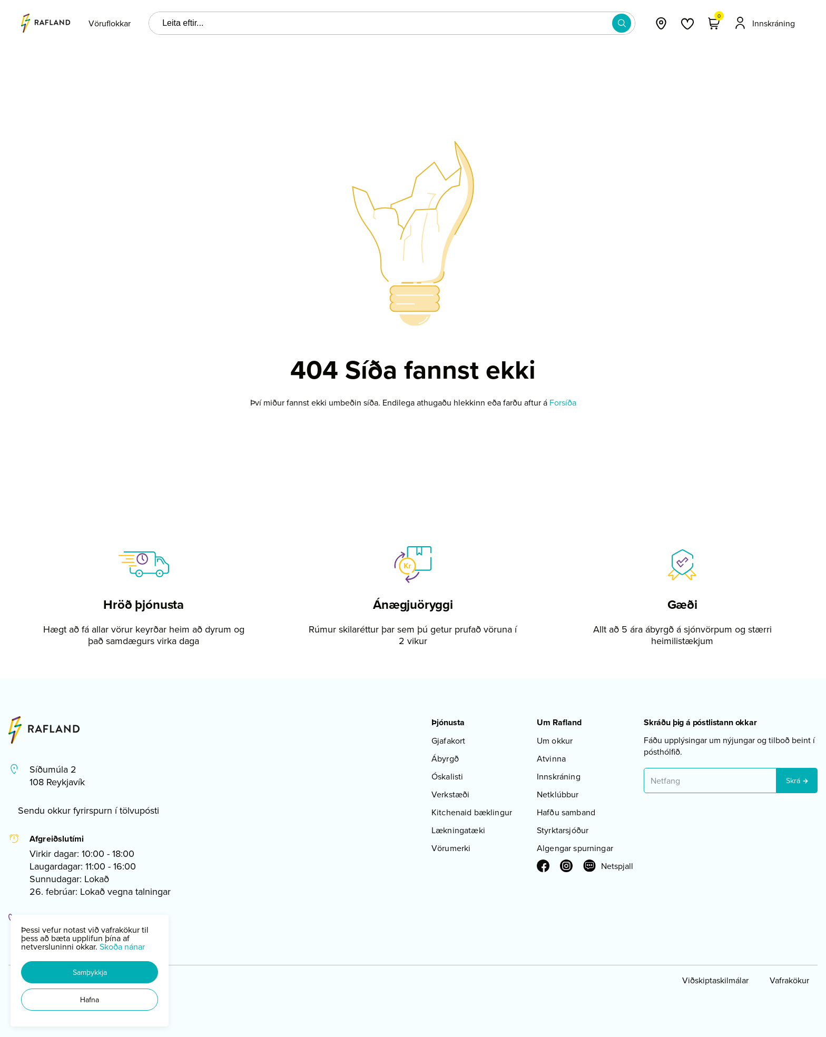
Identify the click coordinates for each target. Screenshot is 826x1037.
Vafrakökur (789, 980)
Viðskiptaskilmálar (715, 980)
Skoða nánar (122, 946)
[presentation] (109, 23)
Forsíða (562, 402)
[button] (89, 972)
